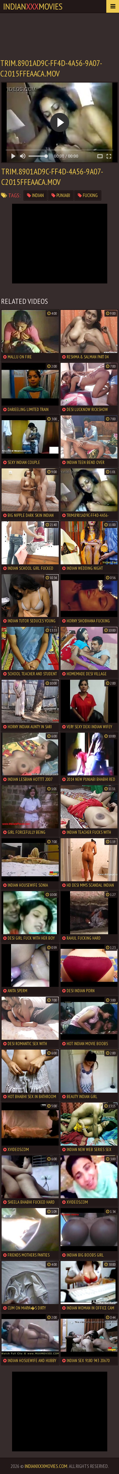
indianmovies (33, 6)
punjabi (60, 195)
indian (35, 195)
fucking (88, 195)
